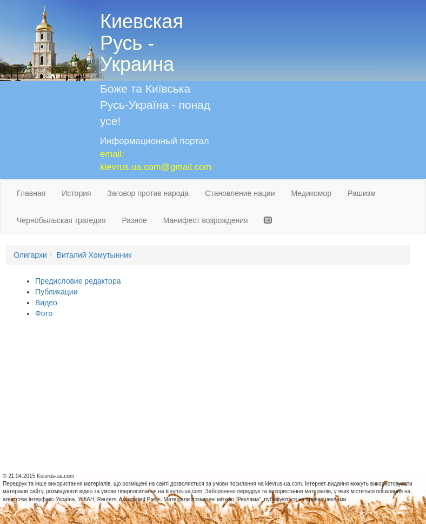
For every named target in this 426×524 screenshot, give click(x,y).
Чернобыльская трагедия (61, 220)
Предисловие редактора (78, 281)
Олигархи (30, 255)
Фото (43, 313)
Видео (46, 302)
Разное (134, 220)
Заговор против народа (148, 193)
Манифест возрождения (205, 220)
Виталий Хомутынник (94, 255)
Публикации (56, 291)
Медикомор (311, 193)
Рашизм (362, 193)
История (76, 193)
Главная (31, 193)
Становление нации (240, 193)
